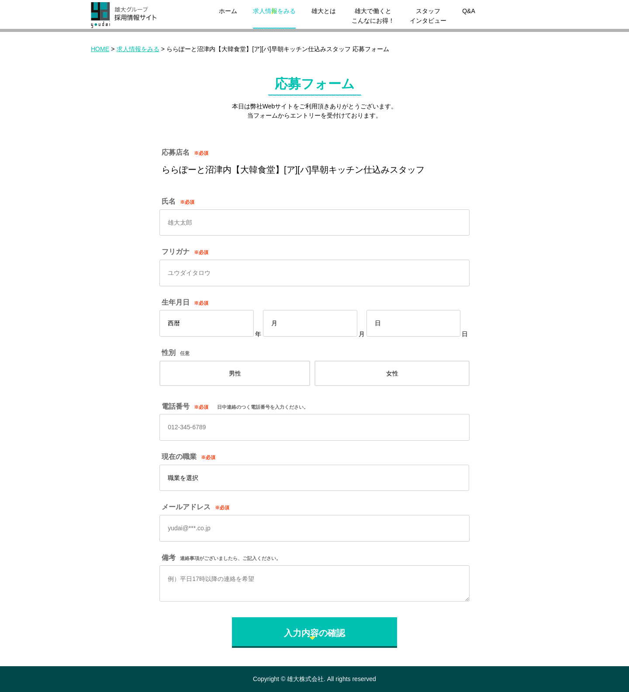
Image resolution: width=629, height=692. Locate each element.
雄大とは (323, 10)
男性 (235, 373)
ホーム (228, 10)
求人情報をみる (274, 10)
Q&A (468, 10)
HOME (100, 48)
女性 (392, 373)
